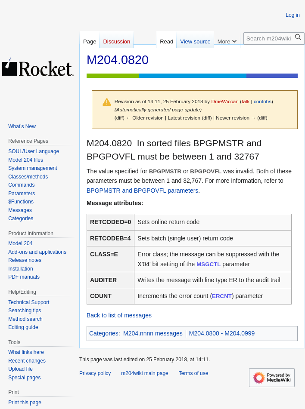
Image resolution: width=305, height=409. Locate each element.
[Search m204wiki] (274, 38)
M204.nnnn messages (153, 333)
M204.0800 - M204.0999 (222, 333)
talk (245, 101)
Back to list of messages (119, 315)
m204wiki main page (144, 373)
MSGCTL (208, 264)
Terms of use (194, 373)
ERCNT (222, 296)
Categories (103, 333)
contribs (262, 101)
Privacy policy (95, 373)
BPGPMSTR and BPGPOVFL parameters (142, 190)
